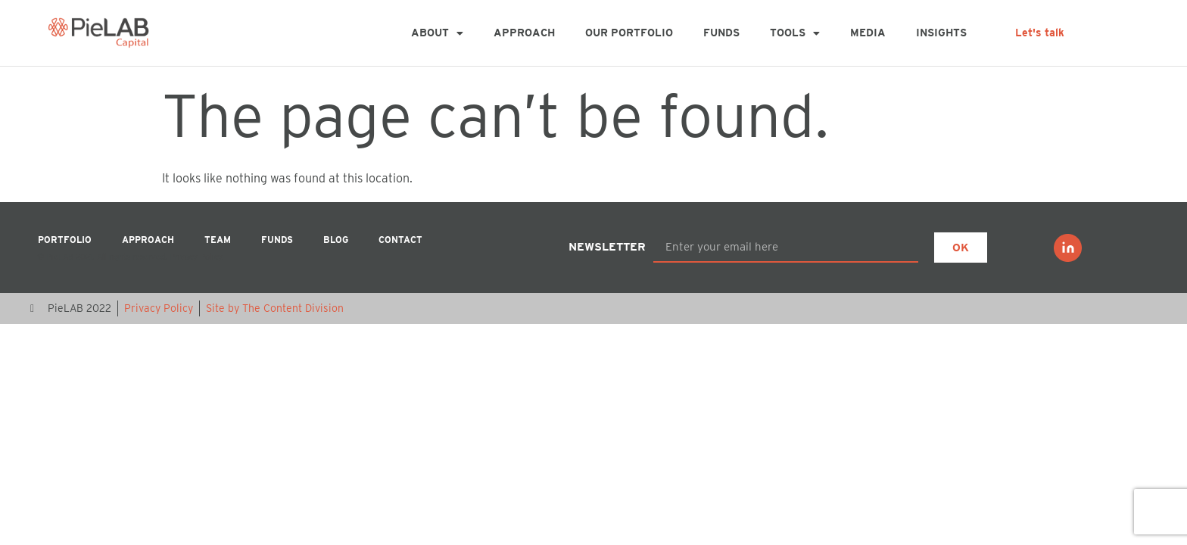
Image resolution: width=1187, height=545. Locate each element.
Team (217, 239)
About (437, 33)
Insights (941, 32)
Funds (721, 32)
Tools (795, 33)
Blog (335, 239)
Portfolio (65, 239)
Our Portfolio (629, 32)
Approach (524, 32)
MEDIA (868, 32)
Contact (400, 239)
